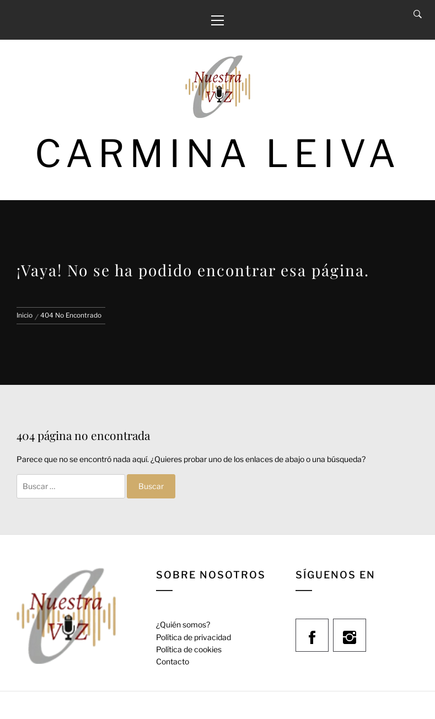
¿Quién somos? (183, 624)
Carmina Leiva (218, 153)
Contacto (172, 661)
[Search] (417, 14)
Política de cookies (189, 649)
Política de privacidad (193, 637)
